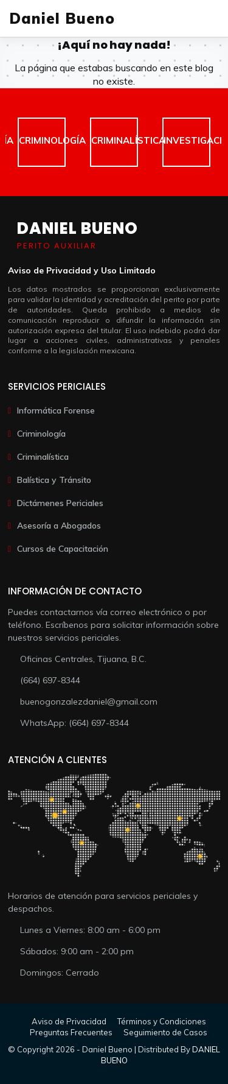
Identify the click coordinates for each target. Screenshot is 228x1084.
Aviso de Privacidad (69, 1021)
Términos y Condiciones (161, 1021)
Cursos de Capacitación (62, 548)
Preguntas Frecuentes (71, 1032)
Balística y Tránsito (54, 479)
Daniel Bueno (62, 18)
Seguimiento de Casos (165, 1032)
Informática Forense (56, 410)
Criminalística (43, 456)
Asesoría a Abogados (59, 525)
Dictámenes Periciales (60, 503)
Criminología (41, 433)
